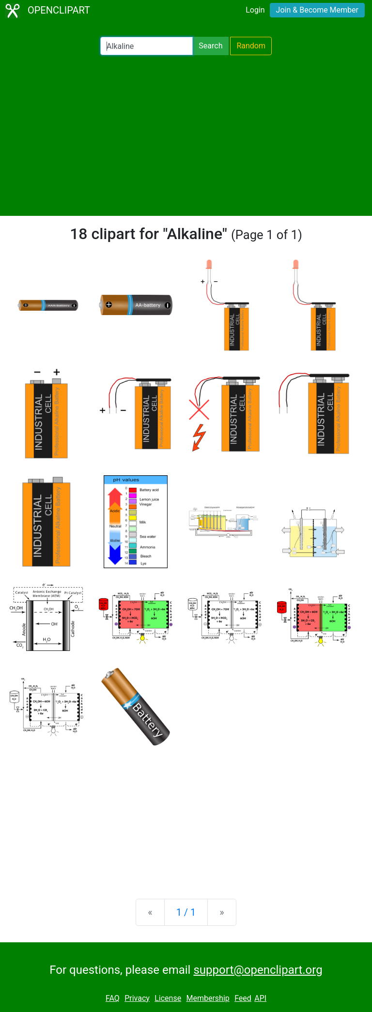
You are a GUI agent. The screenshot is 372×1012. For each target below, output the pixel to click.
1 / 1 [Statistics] (186, 912)
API (260, 998)
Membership (207, 998)
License (168, 998)
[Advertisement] (186, 135)
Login (255, 10)
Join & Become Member (317, 10)
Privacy (137, 998)
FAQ (113, 998)
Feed (242, 998)
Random (250, 45)
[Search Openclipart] (146, 46)
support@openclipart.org (257, 970)
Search (210, 45)
